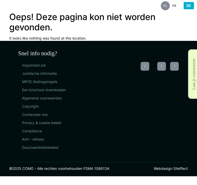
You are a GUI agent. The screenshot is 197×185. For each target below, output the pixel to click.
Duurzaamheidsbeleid (40, 147)
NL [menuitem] (165, 5)
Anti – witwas (33, 139)
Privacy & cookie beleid (41, 123)
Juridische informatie (39, 73)
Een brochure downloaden (44, 90)
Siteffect (180, 168)
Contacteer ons (35, 114)
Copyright (30, 106)
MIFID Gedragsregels (39, 81)
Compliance (32, 131)
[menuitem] (165, 5)
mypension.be (34, 65)
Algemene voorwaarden (42, 98)
